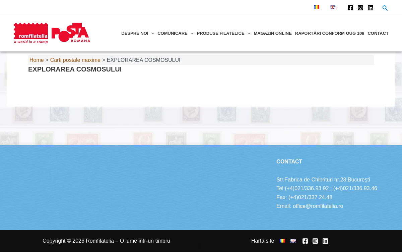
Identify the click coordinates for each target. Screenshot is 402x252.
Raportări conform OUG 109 (329, 33)
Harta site (262, 241)
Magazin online (272, 33)
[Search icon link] (385, 8)
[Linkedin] (370, 8)
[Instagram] (360, 8)
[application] (151, 33)
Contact (378, 33)
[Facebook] (350, 8)
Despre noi (137, 33)
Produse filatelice (224, 33)
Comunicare (175, 33)
